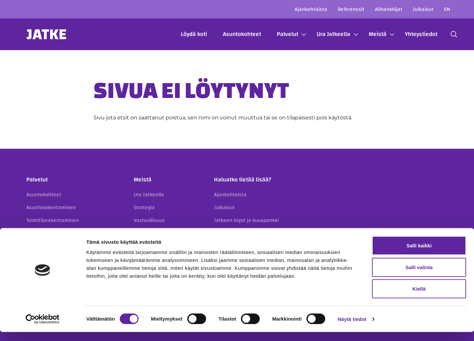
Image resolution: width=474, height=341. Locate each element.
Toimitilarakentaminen (52, 220)
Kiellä (419, 297)
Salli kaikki (419, 254)
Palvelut (280, 34)
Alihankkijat (388, 9)
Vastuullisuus (149, 220)
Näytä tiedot (352, 328)
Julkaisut (423, 9)
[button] (447, 34)
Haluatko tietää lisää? (242, 179)
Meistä (371, 34)
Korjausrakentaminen (51, 233)
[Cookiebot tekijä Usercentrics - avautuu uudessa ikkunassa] (42, 328)
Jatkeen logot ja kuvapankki (246, 220)
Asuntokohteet (235, 34)
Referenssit (351, 9)
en (447, 9)
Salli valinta (419, 276)
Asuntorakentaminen (51, 207)
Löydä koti (187, 34)
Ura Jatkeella (326, 34)
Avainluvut (146, 233)
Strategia (144, 207)
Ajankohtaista (311, 9)
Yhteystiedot (414, 34)
